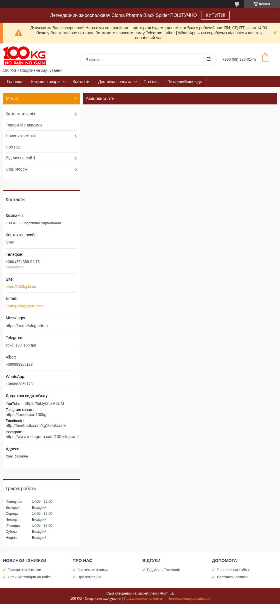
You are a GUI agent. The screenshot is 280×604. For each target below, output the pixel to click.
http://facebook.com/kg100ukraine (36, 425)
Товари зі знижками (24, 125)
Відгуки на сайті (20, 158)
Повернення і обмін (233, 570)
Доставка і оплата (114, 81)
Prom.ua (167, 593)
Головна (14, 81)
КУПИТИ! (215, 15)
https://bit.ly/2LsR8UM (44, 403)
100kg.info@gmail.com (24, 306)
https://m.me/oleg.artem (27, 325)
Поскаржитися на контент (144, 599)
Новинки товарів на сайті (29, 577)
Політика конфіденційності (189, 599)
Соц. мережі (17, 169)
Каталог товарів (45, 81)
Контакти (81, 81)
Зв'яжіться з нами (92, 570)
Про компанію (89, 577)
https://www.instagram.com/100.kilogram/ (42, 436)
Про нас (151, 81)
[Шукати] (208, 60)
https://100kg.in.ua (21, 286)
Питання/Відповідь (184, 81)
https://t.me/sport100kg (26, 414)
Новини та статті (21, 136)
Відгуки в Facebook (163, 570)
